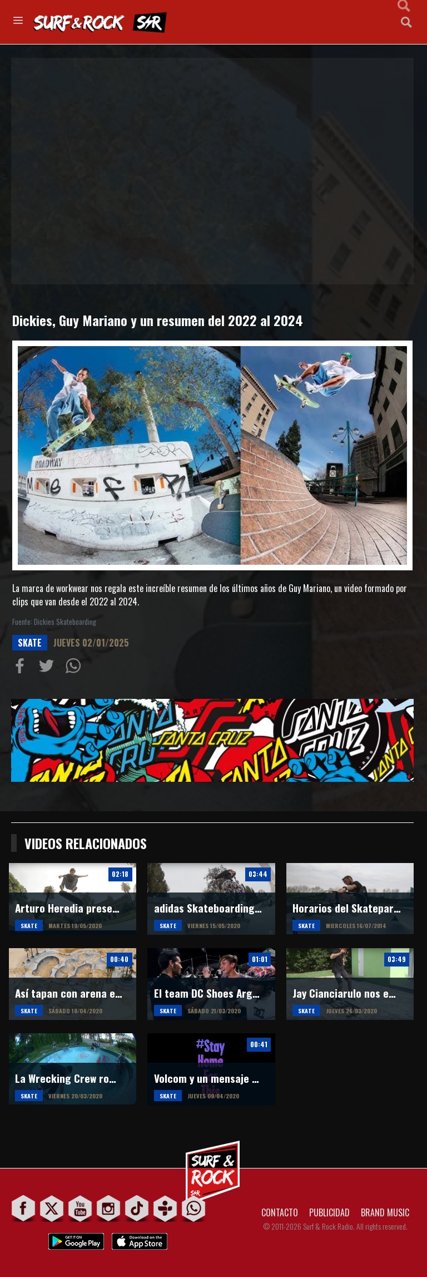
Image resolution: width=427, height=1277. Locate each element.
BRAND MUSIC (385, 1212)
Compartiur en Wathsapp (76, 668)
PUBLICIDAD (329, 1212)
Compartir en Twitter (49, 668)
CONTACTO (279, 1212)
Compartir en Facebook (22, 668)
